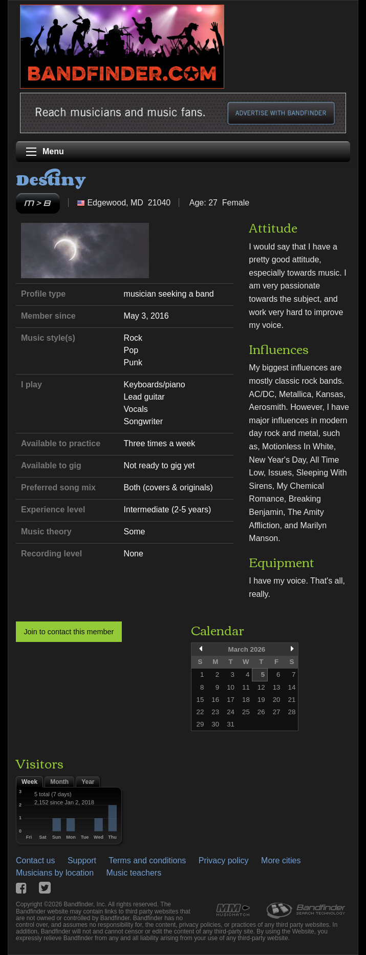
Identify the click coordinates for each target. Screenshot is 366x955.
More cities (280, 860)
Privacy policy (224, 860)
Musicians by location (55, 872)
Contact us (35, 860)
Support (82, 860)
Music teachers (134, 872)
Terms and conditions (147, 860)
